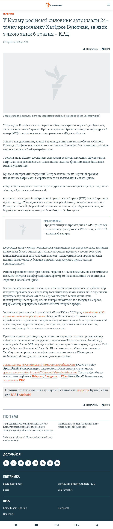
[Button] (90, 49)
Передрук (8, 514)
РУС (77, 525)
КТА (57, 525)
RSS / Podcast (65, 490)
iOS (13, 395)
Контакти (63, 508)
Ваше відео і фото (13, 484)
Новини (8, 13)
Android (25, 395)
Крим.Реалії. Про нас (15, 508)
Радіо (6, 490)
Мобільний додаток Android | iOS (76, 484)
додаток (83, 390)
